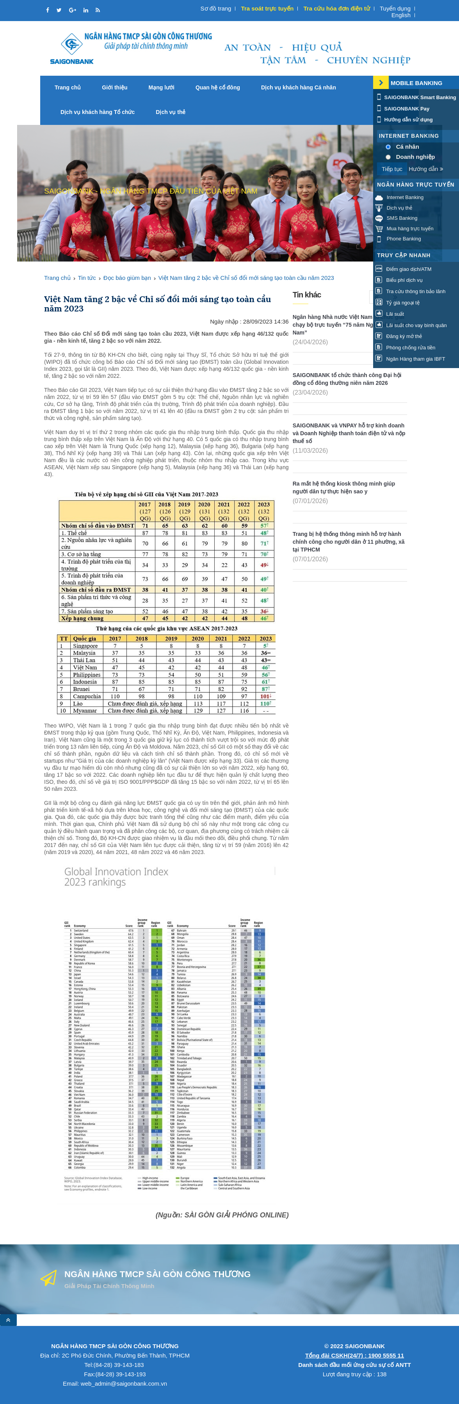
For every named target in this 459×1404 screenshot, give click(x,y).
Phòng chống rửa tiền (405, 348)
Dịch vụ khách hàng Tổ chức (97, 112)
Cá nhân (407, 146)
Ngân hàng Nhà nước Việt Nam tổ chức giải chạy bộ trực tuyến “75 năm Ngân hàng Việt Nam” (349, 325)
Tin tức (87, 277)
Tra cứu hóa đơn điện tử (336, 8)
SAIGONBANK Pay (402, 109)
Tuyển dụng (395, 8)
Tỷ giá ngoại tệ (397, 303)
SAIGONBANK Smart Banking (415, 97)
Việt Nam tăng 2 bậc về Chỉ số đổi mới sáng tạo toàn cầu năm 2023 (246, 277)
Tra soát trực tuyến (267, 8)
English (401, 15)
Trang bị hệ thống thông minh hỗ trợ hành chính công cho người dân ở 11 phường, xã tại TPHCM (349, 542)
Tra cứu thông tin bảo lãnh (410, 292)
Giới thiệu (114, 87)
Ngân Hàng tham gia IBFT (410, 359)
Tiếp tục (392, 168)
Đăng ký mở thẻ (398, 337)
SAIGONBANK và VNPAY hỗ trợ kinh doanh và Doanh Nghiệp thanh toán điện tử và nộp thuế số (349, 433)
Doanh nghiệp (415, 156)
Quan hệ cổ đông (218, 87)
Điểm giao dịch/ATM (403, 269)
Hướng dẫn (426, 168)
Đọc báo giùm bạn (127, 277)
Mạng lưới (161, 87)
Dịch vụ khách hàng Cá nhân (298, 87)
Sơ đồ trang (216, 8)
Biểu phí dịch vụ (399, 280)
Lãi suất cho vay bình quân (411, 325)
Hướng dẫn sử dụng (404, 120)
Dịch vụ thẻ (170, 112)
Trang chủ (68, 87)
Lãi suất (389, 314)
